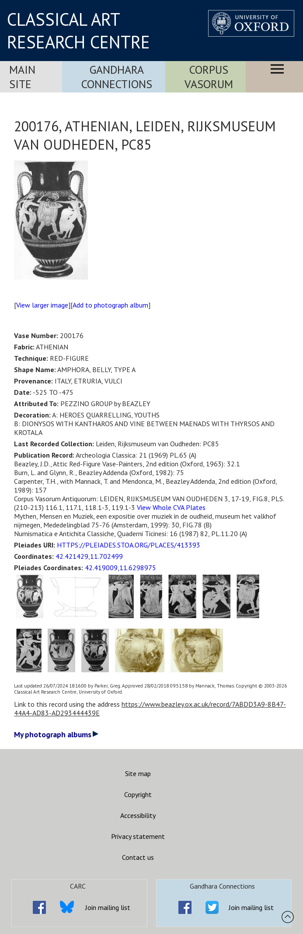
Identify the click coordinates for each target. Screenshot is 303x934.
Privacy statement (138, 836)
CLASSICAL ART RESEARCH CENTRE (78, 30)
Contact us (138, 857)
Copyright (138, 794)
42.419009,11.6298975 (120, 567)
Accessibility (138, 815)
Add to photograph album (110, 305)
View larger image (42, 305)
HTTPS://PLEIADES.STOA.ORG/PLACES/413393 (128, 545)
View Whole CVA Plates (171, 507)
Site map (138, 773)
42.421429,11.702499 (89, 556)
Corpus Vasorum (209, 76)
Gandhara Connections (116, 76)
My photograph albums (56, 734)
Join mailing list (107, 907)
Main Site (22, 76)
